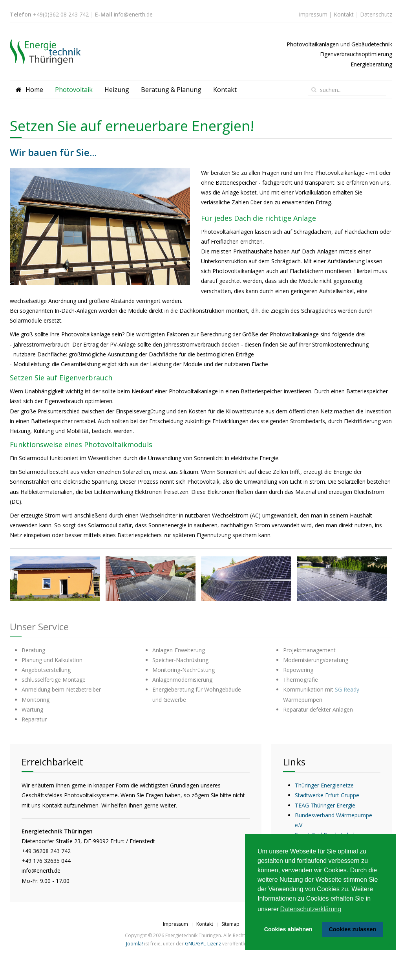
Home (29, 89)
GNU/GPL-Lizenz (203, 943)
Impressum (313, 14)
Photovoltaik (74, 89)
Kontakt (344, 14)
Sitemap (230, 924)
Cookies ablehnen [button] (288, 929)
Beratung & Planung (171, 89)
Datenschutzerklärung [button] (310, 909)
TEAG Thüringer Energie (325, 805)
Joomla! (134, 943)
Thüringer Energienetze (324, 785)
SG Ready (347, 689)
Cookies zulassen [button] (352, 929)
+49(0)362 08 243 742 (61, 14)
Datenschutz (376, 14)
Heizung (116, 89)
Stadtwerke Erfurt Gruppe (327, 795)
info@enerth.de (133, 14)
